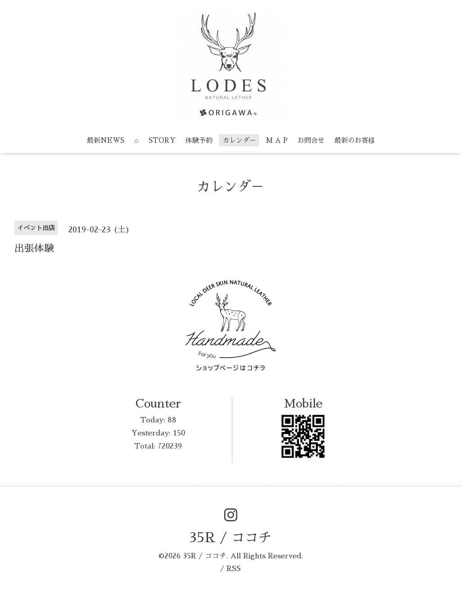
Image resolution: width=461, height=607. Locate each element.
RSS (233, 568)
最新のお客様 (354, 140)
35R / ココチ (230, 537)
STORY (162, 140)
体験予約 (198, 140)
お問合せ (311, 140)
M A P (277, 140)
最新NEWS (105, 140)
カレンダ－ (239, 140)
